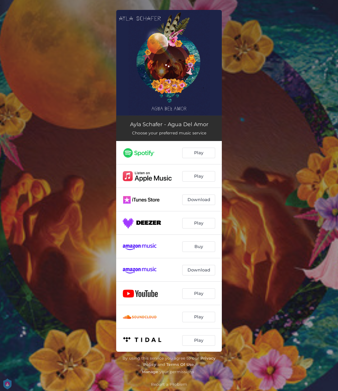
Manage (150, 371)
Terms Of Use (180, 364)
